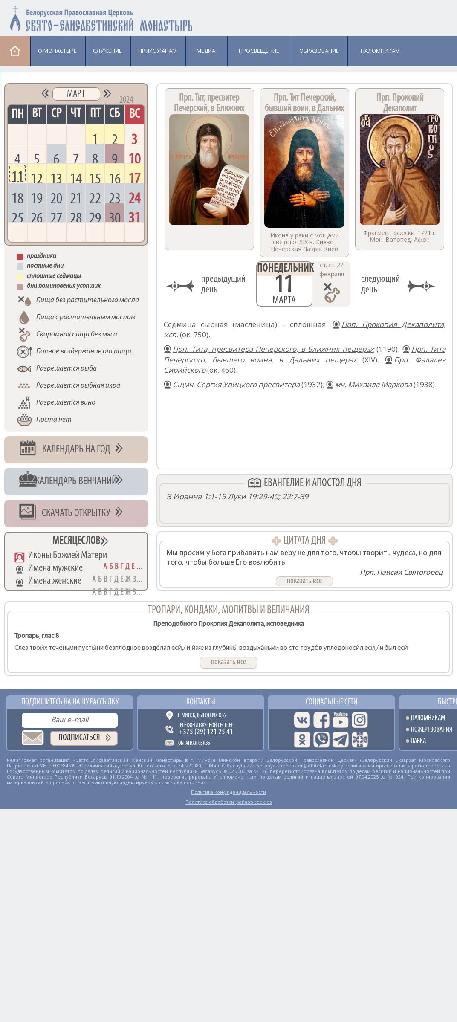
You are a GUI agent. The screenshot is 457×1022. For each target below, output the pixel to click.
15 (95, 177)
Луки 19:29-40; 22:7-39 (268, 496)
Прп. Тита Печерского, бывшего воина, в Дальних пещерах (304, 354)
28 (76, 216)
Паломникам (380, 51)
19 (37, 197)
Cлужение (107, 51)
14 (76, 177)
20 (56, 197)
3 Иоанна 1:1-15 (196, 496)
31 (134, 216)
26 (37, 216)
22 (95, 197)
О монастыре (57, 51)
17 (134, 177)
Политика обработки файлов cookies (228, 802)
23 (115, 197)
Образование (319, 51)
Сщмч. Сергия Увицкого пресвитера (236, 384)
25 (17, 216)
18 (17, 197)
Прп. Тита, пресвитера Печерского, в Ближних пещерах (273, 349)
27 (56, 216)
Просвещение (259, 51)
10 (134, 157)
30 (115, 216)
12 (37, 177)
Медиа (206, 51)
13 (56, 177)
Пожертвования (431, 730)
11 (17, 176)
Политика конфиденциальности (228, 792)
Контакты (200, 702)
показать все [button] (304, 581)
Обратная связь (194, 743)
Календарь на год (76, 449)
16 (115, 177)
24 (134, 197)
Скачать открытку (76, 513)
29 (95, 216)
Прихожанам (157, 51)
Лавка (22, 80)
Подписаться (79, 737)
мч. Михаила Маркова (373, 384)
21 (76, 197)
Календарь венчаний (76, 481)
